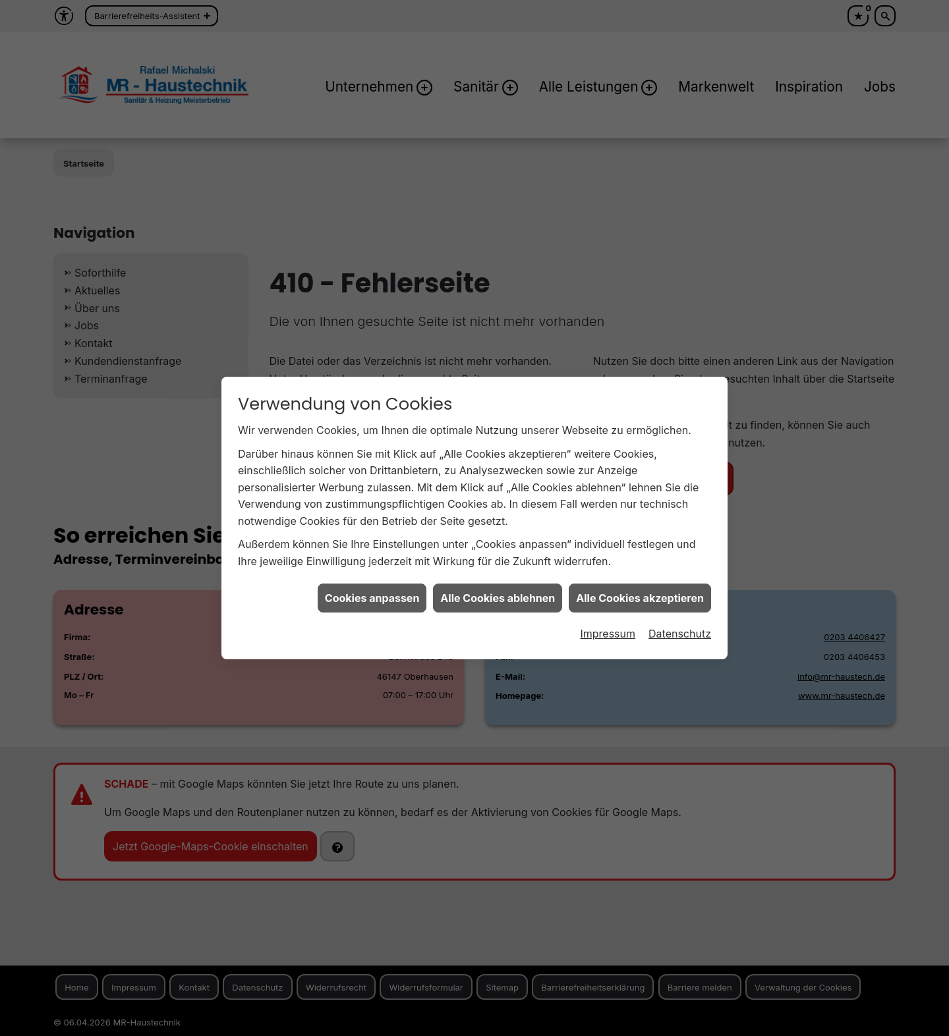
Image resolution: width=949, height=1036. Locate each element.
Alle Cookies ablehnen (497, 431)
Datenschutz (679, 467)
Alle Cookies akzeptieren (640, 431)
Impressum (607, 467)
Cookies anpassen (372, 431)
